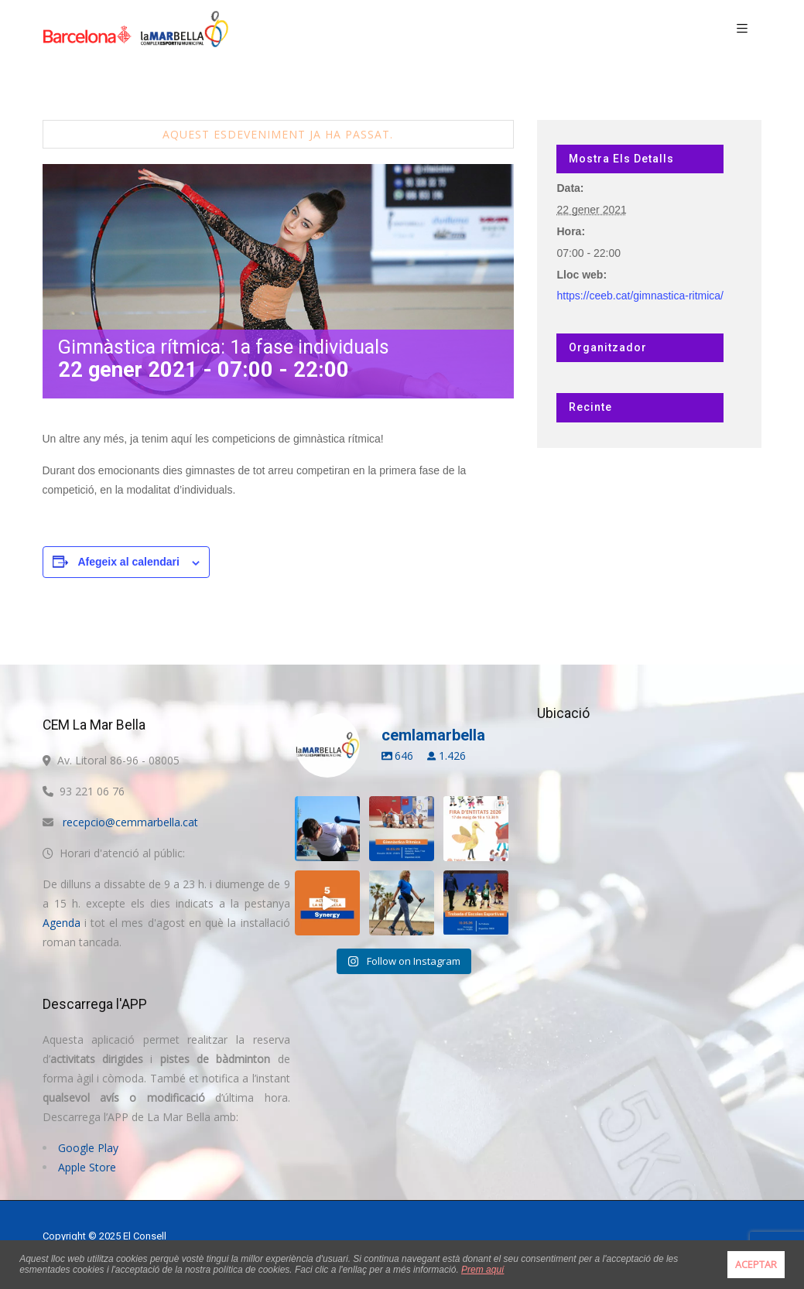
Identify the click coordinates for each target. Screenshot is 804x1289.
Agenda (61, 922)
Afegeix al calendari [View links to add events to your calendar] (128, 562)
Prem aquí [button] (482, 1269)
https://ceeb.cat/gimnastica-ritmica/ (640, 295)
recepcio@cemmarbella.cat (130, 822)
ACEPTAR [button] (756, 1264)
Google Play (88, 1147)
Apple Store (87, 1167)
